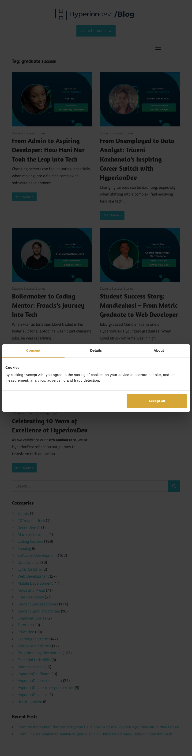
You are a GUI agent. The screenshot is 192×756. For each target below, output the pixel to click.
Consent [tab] (33, 350)
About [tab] (159, 350)
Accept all (156, 401)
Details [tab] (96, 350)
